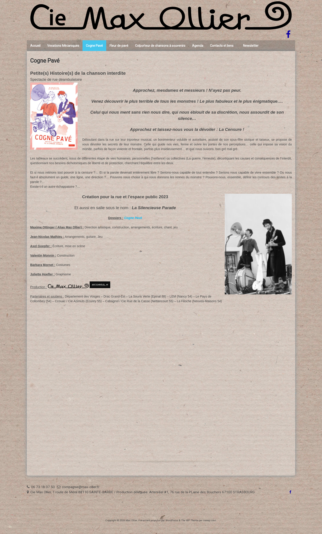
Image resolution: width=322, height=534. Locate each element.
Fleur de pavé (119, 45)
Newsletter (250, 45)
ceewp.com (209, 520)
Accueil (35, 45)
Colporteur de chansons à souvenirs (160, 45)
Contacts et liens (221, 45)
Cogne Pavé (94, 45)
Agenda (197, 45)
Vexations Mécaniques (63, 45)
